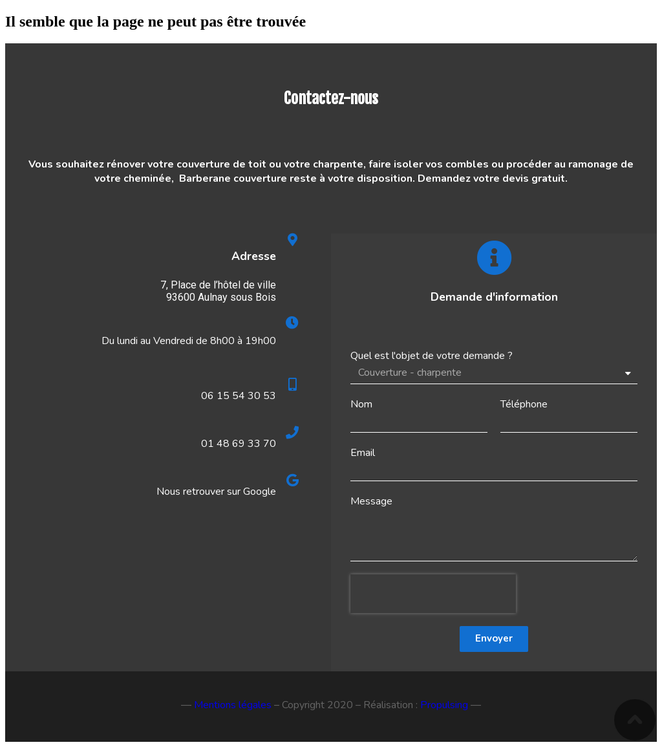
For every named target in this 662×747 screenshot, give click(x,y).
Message (371, 501)
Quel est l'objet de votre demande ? (431, 356)
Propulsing (444, 705)
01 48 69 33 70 (238, 444)
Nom (361, 404)
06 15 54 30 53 (238, 396)
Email (362, 453)
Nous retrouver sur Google (216, 491)
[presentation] (433, 593)
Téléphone (524, 404)
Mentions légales (233, 705)
